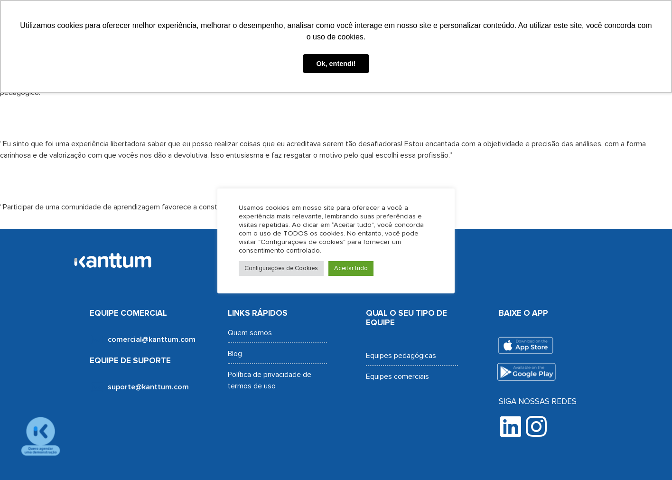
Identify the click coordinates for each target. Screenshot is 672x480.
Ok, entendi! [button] (335, 63)
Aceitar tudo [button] (351, 268)
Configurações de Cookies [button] (281, 268)
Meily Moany (70, 181)
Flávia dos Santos (106, 117)
